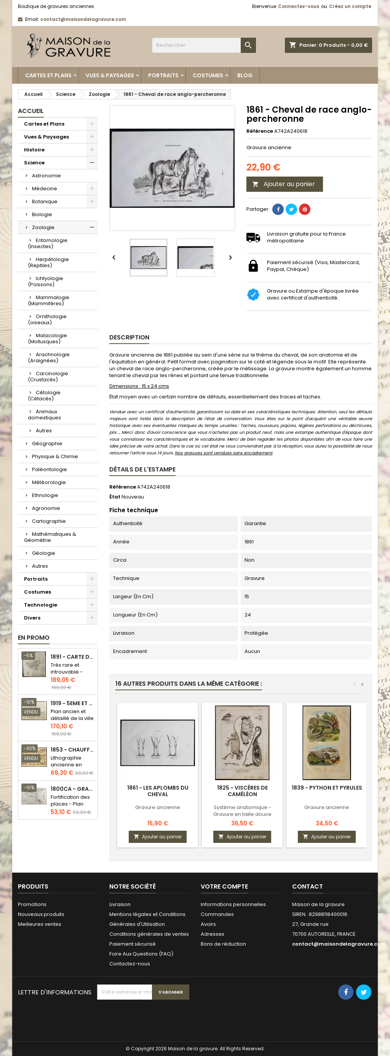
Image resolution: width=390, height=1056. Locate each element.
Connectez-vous (298, 6)
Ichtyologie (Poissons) (45, 281)
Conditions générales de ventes (149, 934)
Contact (307, 886)
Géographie (47, 443)
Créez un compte (350, 6)
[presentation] (155, 1018)
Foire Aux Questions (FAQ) (141, 953)
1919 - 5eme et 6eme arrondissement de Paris (72, 703)
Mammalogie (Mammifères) (48, 300)
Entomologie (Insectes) (47, 243)
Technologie (40, 604)
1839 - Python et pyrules (327, 788)
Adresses (212, 934)
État (114, 497)
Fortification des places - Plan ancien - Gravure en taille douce (72, 807)
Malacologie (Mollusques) (47, 338)
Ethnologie (45, 495)
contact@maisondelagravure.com (83, 19)
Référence (259, 131)
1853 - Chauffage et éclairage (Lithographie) (72, 750)
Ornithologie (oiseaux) (47, 319)
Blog (245, 75)
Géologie (43, 553)
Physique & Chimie (55, 456)
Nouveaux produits (41, 914)
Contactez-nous (129, 963)
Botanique (45, 201)
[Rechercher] (204, 45)
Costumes (208, 75)
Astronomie (46, 175)
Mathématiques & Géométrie (50, 537)
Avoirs (208, 924)
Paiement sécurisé (132, 944)
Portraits (163, 75)
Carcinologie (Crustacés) (48, 376)
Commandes (217, 914)
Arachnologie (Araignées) (49, 357)
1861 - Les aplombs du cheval (158, 791)
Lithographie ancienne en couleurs (66, 764)
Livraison (120, 904)
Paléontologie (49, 469)
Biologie (42, 214)
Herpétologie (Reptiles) (48, 262)
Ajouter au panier (283, 184)
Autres (44, 430)
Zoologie (43, 227)
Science (34, 162)
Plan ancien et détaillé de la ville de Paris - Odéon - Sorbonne (72, 722)
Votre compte (224, 886)
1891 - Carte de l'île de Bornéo (72, 657)
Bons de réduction (223, 944)
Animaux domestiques (44, 414)
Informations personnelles (233, 904)
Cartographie (49, 521)
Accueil (31, 111)
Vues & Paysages (110, 75)
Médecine (44, 188)
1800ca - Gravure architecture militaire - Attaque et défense (72, 789)
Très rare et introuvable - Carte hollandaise (67, 675)
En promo (34, 637)
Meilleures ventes (39, 924)
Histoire (34, 149)
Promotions (32, 904)
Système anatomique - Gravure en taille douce (242, 811)
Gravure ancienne (157, 807)
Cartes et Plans (48, 75)
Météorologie (49, 482)
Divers (32, 617)
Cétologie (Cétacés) (44, 395)
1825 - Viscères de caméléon (242, 791)
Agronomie (46, 508)
